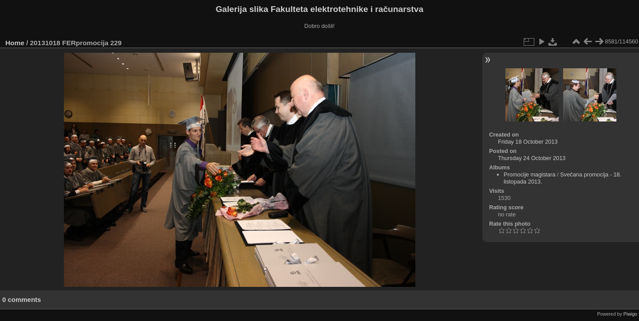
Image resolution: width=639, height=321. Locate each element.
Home (14, 43)
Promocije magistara (530, 174)
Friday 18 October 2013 (527, 141)
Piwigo (630, 314)
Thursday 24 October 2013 (531, 158)
